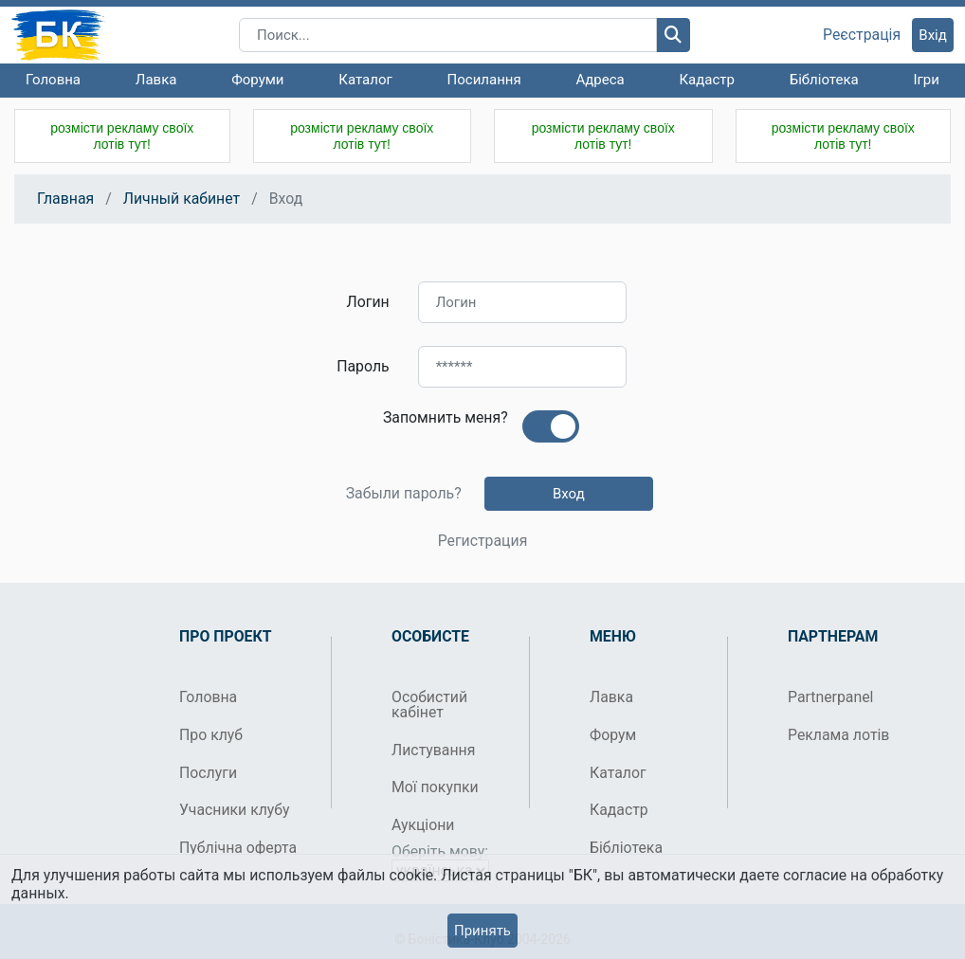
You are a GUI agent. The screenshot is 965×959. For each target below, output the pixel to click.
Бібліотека (824, 79)
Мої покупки (435, 787)
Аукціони (423, 825)
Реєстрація (862, 35)
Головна (53, 79)
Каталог (364, 79)
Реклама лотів (838, 735)
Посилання (484, 79)
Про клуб (211, 735)
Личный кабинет (181, 199)
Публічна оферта (238, 848)
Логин (368, 302)
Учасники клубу (234, 810)
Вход (569, 493)
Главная (65, 199)
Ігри (925, 79)
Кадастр (707, 79)
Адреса (599, 79)
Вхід (933, 35)
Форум (613, 735)
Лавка (156, 79)
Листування (433, 750)
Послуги (208, 773)
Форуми (257, 79)
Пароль (363, 366)
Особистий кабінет (429, 704)
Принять (482, 930)
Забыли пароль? (404, 493)
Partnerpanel (830, 697)
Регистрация (483, 541)
